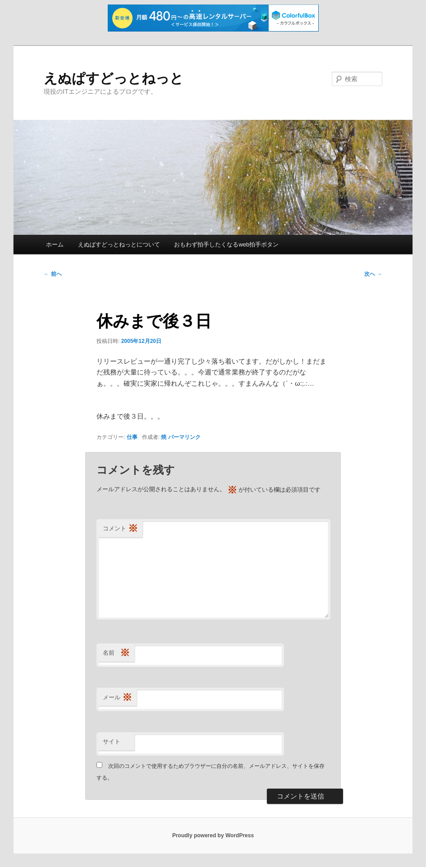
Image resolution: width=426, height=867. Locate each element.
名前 (116, 653)
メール (117, 697)
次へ (373, 274)
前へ (52, 274)
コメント (120, 528)
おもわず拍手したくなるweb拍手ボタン (226, 244)
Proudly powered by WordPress (213, 835)
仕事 (132, 437)
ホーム (55, 244)
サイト (111, 741)
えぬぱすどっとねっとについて (119, 244)
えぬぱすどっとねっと (113, 78)
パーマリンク (184, 437)
